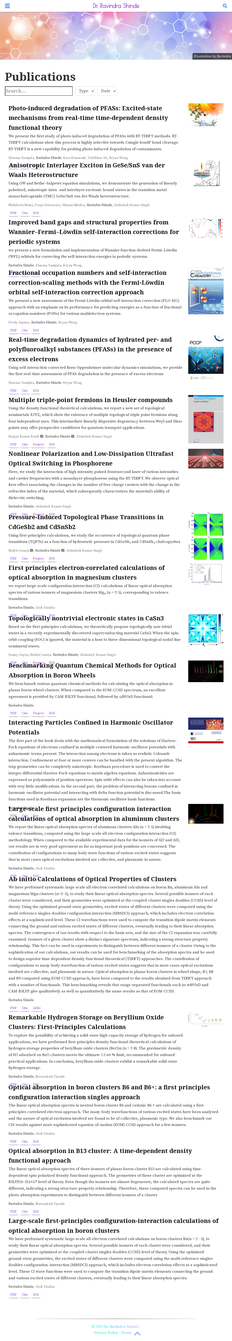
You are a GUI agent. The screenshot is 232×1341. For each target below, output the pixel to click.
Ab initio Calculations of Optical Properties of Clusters (92, 879)
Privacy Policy (106, 1333)
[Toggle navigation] (7, 6)
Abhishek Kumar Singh (131, 205)
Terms (126, 1333)
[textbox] (39, 91)
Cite (25, 213)
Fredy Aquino (18, 322)
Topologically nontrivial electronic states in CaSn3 (86, 618)
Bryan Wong (118, 158)
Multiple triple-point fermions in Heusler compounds (90, 400)
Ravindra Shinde (48, 158)
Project (38, 444)
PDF (13, 213)
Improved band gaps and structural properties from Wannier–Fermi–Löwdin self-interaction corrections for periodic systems (93, 232)
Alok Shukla (45, 608)
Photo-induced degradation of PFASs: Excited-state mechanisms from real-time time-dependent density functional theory (88, 117)
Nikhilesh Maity (20, 205)
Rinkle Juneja (18, 551)
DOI (36, 213)
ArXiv (37, 1008)
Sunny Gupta (18, 655)
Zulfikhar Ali (97, 158)
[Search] (225, 6)
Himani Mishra (73, 205)
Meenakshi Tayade (50, 1077)
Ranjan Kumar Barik (23, 436)
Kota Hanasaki (74, 158)
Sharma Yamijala (21, 158)
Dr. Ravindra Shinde (116, 5)
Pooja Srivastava (47, 205)
